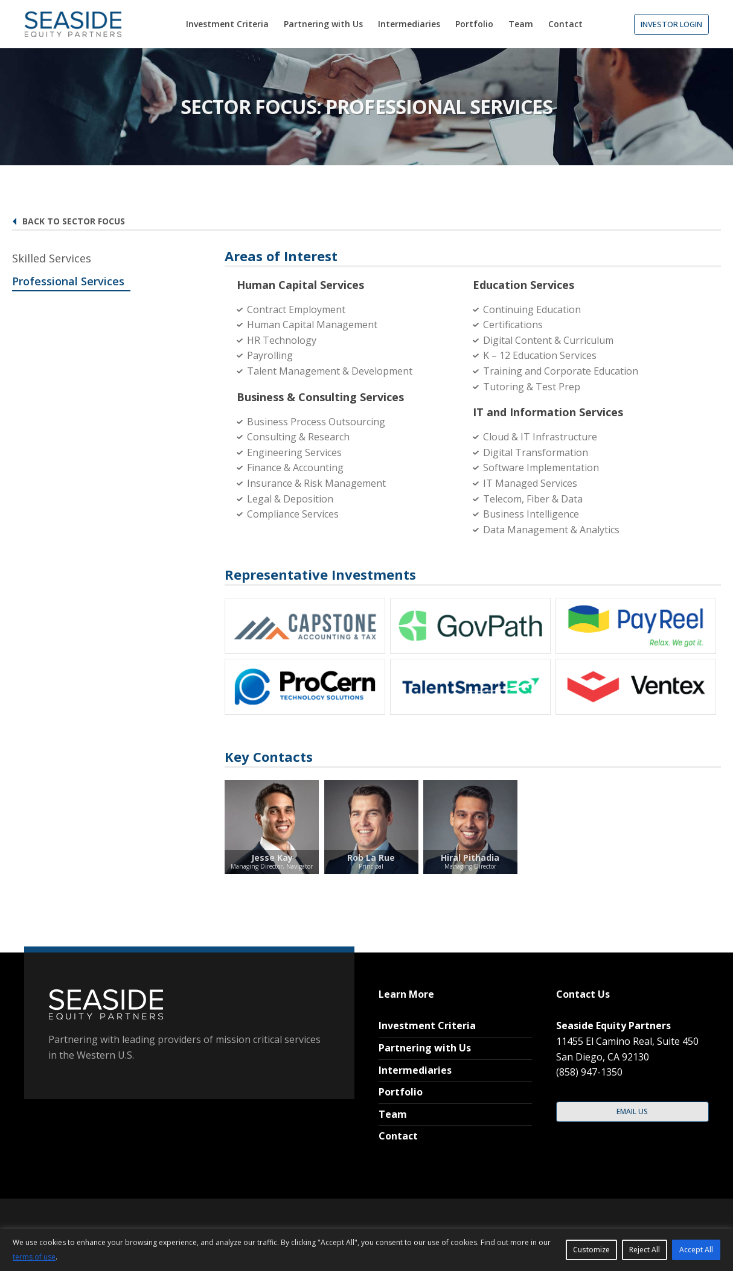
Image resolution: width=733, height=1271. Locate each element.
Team (393, 1114)
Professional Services (68, 281)
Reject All (644, 1249)
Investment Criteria (427, 1025)
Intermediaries (415, 1070)
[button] (671, 24)
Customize (591, 1249)
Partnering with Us (425, 1047)
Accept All (696, 1249)
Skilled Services (51, 258)
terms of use (34, 1257)
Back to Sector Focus (68, 221)
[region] (366, 1250)
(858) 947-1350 (589, 1072)
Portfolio (401, 1091)
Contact (398, 1136)
